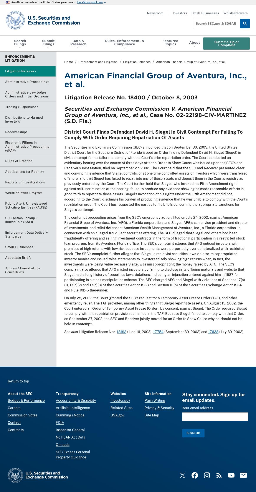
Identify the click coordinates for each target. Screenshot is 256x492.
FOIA (60, 423)
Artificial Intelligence (73, 408)
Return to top (18, 381)
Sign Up (193, 433)
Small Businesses (205, 13)
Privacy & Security (159, 408)
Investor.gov (120, 400)
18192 (121, 332)
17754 (158, 332)
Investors (180, 13)
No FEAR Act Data (70, 437)
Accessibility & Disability (76, 400)
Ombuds (62, 445)
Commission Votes (22, 415)
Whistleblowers (235, 13)
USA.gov (117, 415)
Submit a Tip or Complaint (226, 43)
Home (68, 62)
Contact (14, 423)
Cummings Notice (70, 415)
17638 (213, 332)
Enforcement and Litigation (97, 62)
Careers (14, 408)
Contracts (16, 430)
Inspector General (70, 430)
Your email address (197, 408)
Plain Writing (155, 400)
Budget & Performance (26, 400)
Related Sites (121, 408)
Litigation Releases (136, 62)
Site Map (152, 415)
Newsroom (155, 13)
